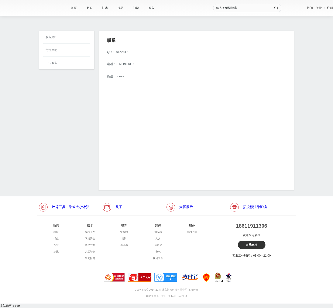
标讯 (56, 251)
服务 (151, 8)
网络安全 (90, 238)
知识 (136, 8)
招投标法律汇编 (255, 207)
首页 (74, 8)
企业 (56, 245)
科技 (56, 231)
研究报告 (90, 258)
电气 (158, 251)
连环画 (124, 245)
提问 (310, 8)
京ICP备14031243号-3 (174, 296)
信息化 (158, 245)
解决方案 (90, 245)
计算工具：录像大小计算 (70, 207)
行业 (56, 238)
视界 (120, 8)
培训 (124, 238)
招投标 (158, 231)
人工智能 (90, 251)
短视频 (124, 231)
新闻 (89, 8)
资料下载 (192, 231)
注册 (330, 8)
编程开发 (90, 231)
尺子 (119, 207)
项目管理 (158, 258)
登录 (319, 8)
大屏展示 (186, 207)
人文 (158, 238)
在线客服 (252, 245)
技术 (105, 8)
